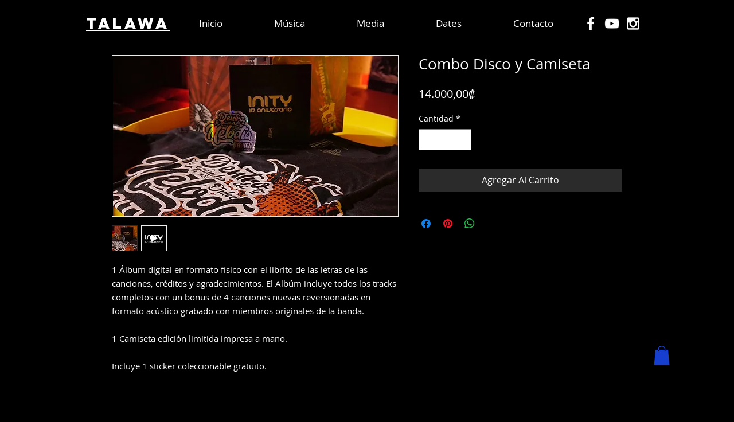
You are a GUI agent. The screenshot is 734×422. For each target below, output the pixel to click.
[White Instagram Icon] (633, 23)
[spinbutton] (445, 140)
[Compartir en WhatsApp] (470, 223)
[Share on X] (491, 223)
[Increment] (462, 140)
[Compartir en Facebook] (426, 223)
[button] (662, 355)
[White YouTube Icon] (611, 23)
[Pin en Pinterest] (448, 223)
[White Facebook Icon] (590, 23)
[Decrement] (427, 140)
